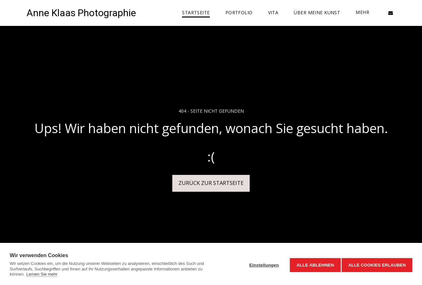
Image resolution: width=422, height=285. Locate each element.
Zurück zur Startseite (211, 183)
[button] (390, 12)
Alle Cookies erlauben (377, 264)
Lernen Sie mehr (41, 274)
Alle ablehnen (313, 264)
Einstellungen (262, 264)
